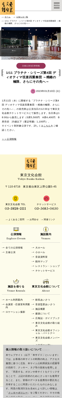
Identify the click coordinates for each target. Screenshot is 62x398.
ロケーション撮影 (15, 312)
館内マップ (41, 261)
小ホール (40, 252)
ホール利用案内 (14, 299)
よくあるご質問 (16, 219)
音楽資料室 (41, 257)
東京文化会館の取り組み (47, 324)
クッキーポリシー (18, 393)
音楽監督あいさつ (45, 304)
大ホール (40, 247)
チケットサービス (45, 270)
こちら (47, 125)
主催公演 (10, 252)
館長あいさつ (42, 299)
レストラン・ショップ (47, 266)
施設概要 (40, 309)
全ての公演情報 (14, 247)
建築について (42, 313)
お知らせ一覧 (22, 17)
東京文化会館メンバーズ (47, 339)
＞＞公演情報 (9, 139)
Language (46, 5)
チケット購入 (35, 5)
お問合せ (34, 219)
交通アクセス (24, 5)
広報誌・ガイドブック (47, 318)
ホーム (7, 17)
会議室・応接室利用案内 (18, 305)
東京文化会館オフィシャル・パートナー (47, 331)
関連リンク (49, 219)
